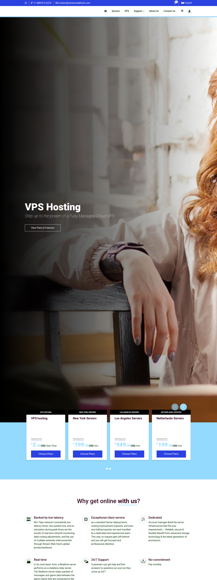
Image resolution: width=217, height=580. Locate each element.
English (186, 3)
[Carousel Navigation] (179, 407)
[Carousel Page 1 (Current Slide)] (107, 469)
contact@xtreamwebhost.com (73, 3)
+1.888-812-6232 (41, 3)
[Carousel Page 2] (110, 469)
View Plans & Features (42, 227)
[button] (208, 24)
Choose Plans (46, 453)
